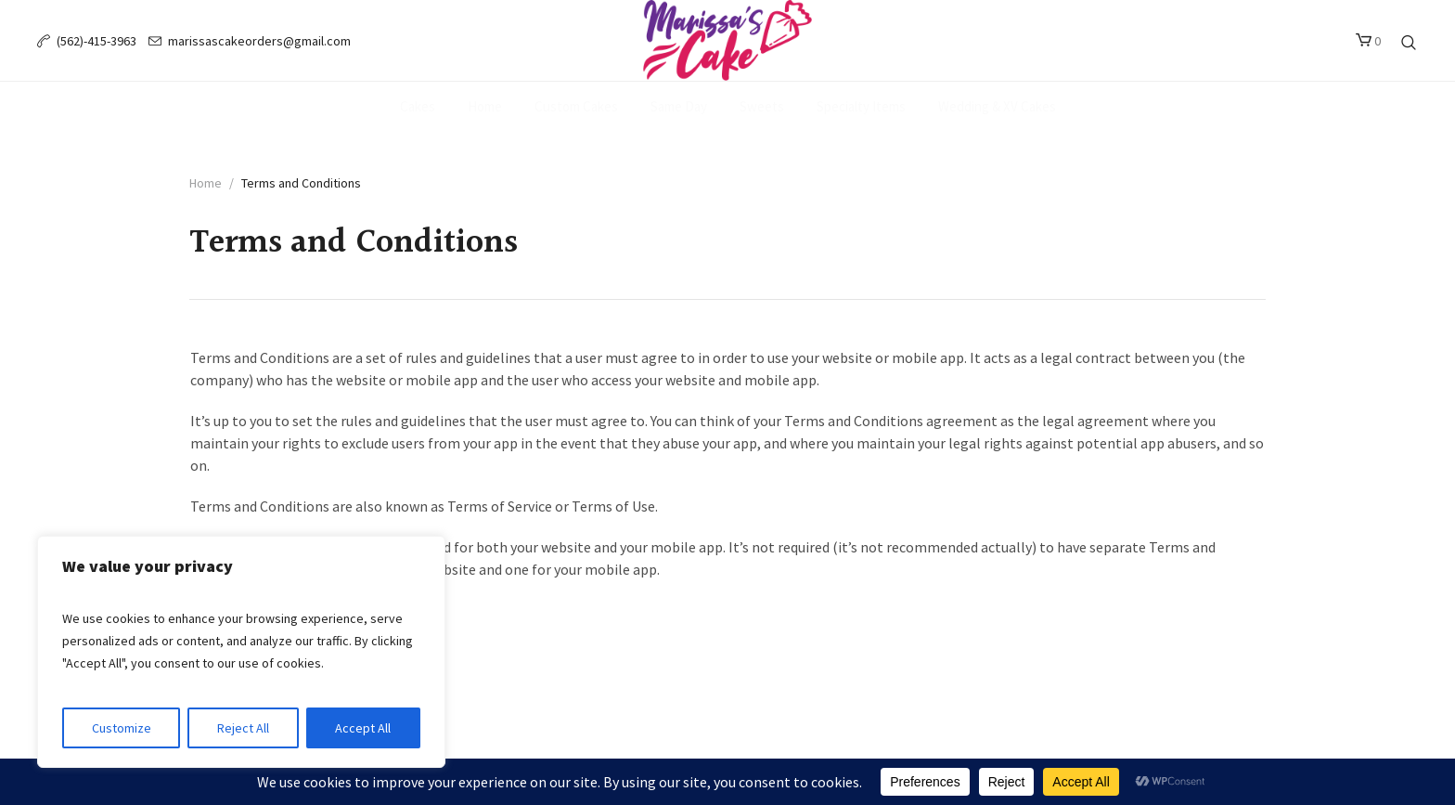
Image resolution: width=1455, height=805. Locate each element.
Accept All (363, 728)
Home (205, 183)
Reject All (243, 728)
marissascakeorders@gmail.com (259, 40)
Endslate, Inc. (762, 718)
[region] (241, 652)
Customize (121, 728)
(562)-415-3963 (96, 40)
